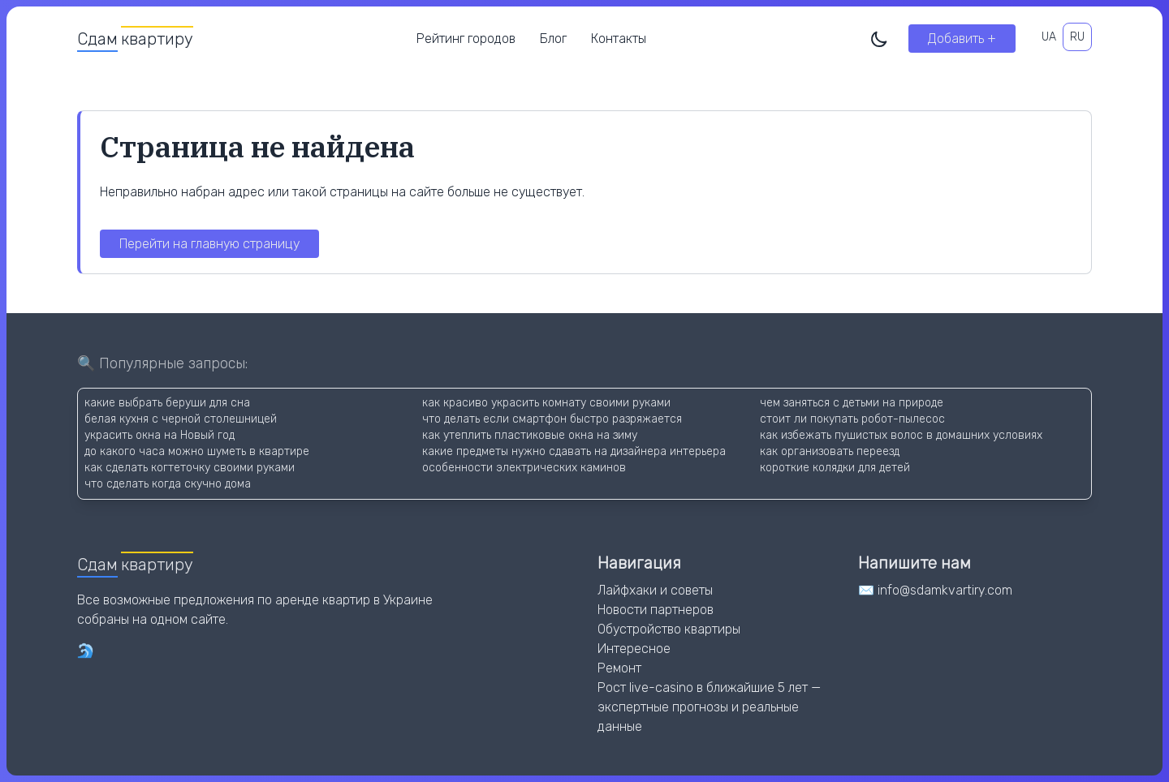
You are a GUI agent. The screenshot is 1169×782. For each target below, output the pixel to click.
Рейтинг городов (465, 38)
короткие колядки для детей (835, 468)
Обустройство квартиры (668, 629)
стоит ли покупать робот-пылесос (852, 419)
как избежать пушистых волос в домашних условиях (901, 435)
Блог (553, 38)
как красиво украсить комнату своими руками (546, 403)
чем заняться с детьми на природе (851, 403)
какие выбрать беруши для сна (167, 403)
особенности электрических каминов (524, 468)
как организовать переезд (829, 451)
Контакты (618, 38)
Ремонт (619, 668)
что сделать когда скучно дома (167, 484)
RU (1077, 37)
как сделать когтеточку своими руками (189, 468)
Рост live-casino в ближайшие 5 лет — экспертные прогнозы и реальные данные (709, 707)
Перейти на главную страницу (209, 243)
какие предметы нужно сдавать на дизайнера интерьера (574, 451)
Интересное (634, 648)
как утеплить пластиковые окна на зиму (529, 435)
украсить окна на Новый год (159, 435)
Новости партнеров (655, 609)
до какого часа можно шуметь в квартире (196, 451)
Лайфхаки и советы (655, 590)
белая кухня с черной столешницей (180, 419)
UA (1049, 37)
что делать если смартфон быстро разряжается (552, 419)
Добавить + (962, 38)
